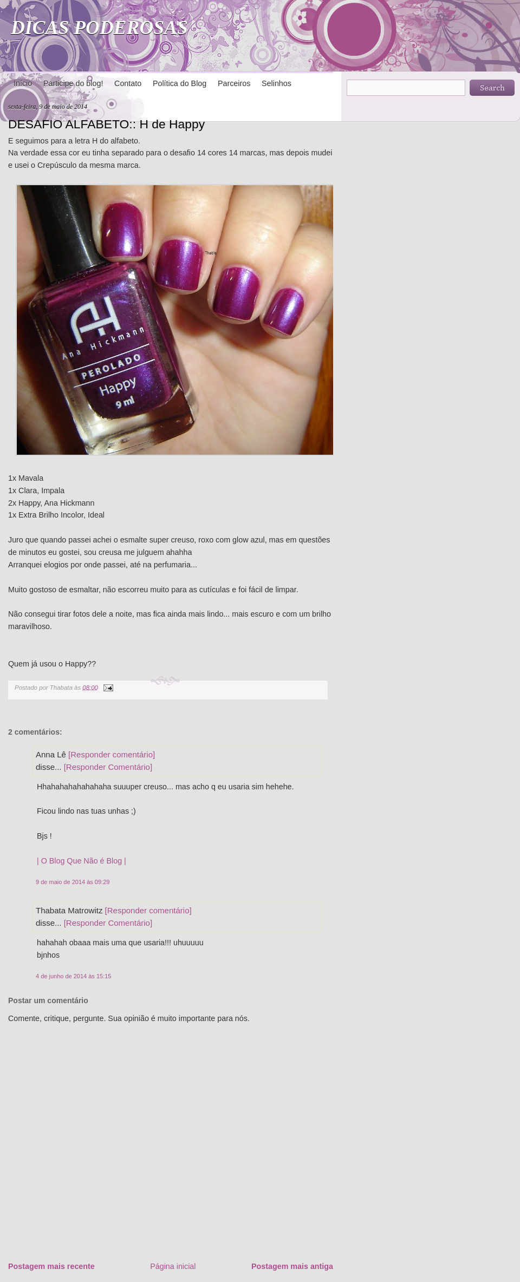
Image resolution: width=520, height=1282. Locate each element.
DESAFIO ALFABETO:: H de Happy (106, 124)
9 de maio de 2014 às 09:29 (72, 882)
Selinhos (276, 83)
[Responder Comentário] (108, 766)
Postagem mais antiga (292, 1266)
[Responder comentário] (111, 754)
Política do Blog (179, 83)
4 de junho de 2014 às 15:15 (73, 976)
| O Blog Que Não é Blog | (81, 860)
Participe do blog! (73, 83)
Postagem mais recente (51, 1266)
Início (23, 83)
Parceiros (234, 83)
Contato (127, 83)
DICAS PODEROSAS (99, 27)
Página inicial (173, 1266)
